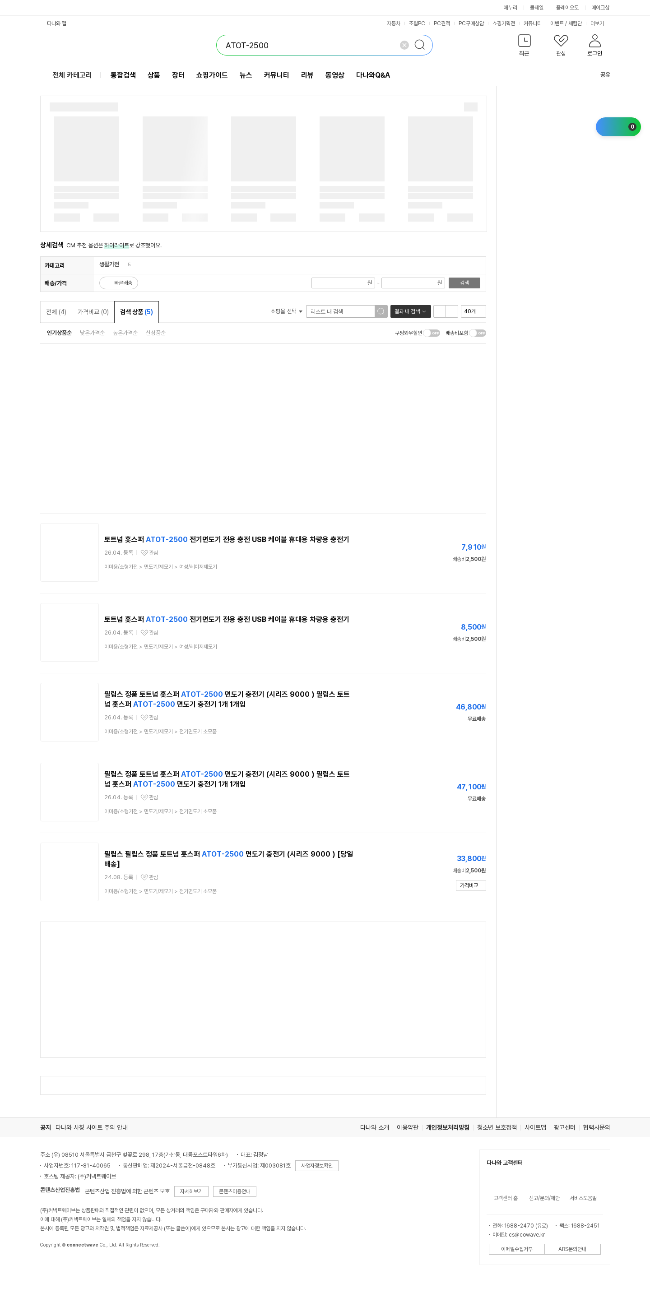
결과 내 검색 (407, 311)
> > (160, 567)
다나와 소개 (374, 1127)
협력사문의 (596, 1127)
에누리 (510, 8)
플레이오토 (567, 8)
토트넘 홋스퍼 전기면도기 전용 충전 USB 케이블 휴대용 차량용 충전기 (226, 539)
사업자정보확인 (317, 1166)
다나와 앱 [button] (56, 23)
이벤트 (557, 23)
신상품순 (156, 332)
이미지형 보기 (452, 311)
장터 (178, 75)
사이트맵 (535, 1127)
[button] (524, 47)
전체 (56, 311)
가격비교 (93, 311)
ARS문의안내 (572, 1249)
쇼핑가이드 (212, 75)
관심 (153, 553)
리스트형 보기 (440, 311)
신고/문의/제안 (544, 1198)
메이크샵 (600, 8)
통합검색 (123, 75)
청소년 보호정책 (497, 1127)
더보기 (600, 23)
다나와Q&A (373, 75)
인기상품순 (59, 332)
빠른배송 (123, 283)
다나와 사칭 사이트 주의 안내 (92, 1127)
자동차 (393, 23)
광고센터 (565, 1127)
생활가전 (109, 264)
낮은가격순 (92, 332)
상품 (154, 75)
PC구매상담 (471, 23)
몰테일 (536, 8)
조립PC (417, 23)
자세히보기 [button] (191, 1191)
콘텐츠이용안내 (235, 1191)
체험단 (575, 23)
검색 (464, 283)
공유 (600, 75)
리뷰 (307, 75)
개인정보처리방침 (447, 1127)
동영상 (334, 75)
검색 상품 (136, 311)
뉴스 (246, 75)
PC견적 (442, 23)
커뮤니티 (533, 23)
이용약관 (407, 1127)
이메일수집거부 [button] (517, 1249)
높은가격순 (125, 332)
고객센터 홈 (506, 1198)
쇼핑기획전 (503, 23)
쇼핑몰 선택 (286, 311)
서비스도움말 (583, 1198)
